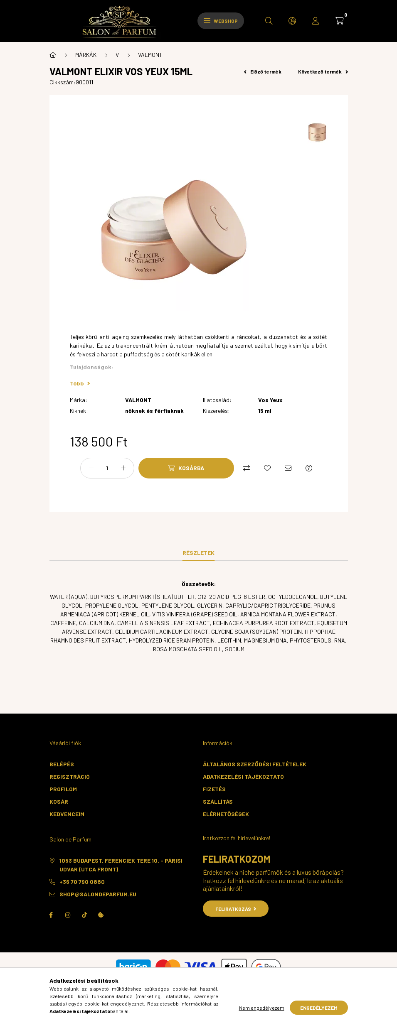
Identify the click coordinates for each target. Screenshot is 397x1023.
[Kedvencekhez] (267, 468)
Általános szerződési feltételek (254, 764)
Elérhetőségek (226, 813)
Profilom (63, 788)
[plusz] (123, 468)
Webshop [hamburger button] (221, 21)
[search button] (269, 20)
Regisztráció (69, 776)
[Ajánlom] (288, 468)
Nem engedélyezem (261, 1008)
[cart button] (339, 20)
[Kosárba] (186, 468)
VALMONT (150, 54)
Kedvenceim (66, 813)
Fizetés (214, 788)
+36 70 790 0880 (82, 881)
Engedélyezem (319, 1008)
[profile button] (315, 20)
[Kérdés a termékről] (309, 468)
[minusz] (91, 468)
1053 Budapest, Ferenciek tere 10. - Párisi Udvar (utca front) (120, 865)
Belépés (61, 764)
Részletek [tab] (198, 552)
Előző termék (262, 71)
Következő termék (323, 71)
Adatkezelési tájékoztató (243, 776)
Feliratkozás (235, 909)
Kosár (58, 801)
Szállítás (218, 801)
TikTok (84, 915)
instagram (67, 915)
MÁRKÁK (85, 54)
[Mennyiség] (107, 468)
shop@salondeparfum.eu (97, 894)
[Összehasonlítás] (246, 468)
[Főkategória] (52, 54)
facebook (51, 915)
